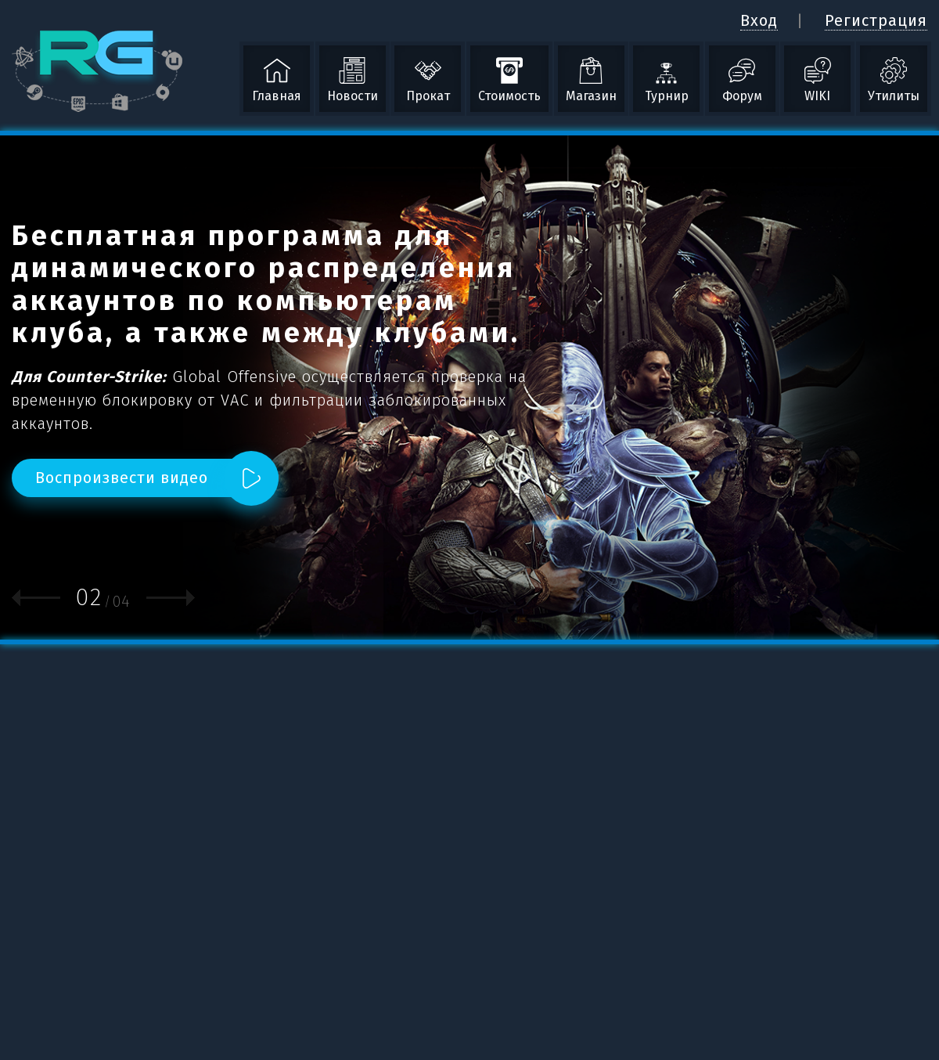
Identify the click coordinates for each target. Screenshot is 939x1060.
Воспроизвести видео (121, 477)
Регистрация (876, 20)
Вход (759, 20)
